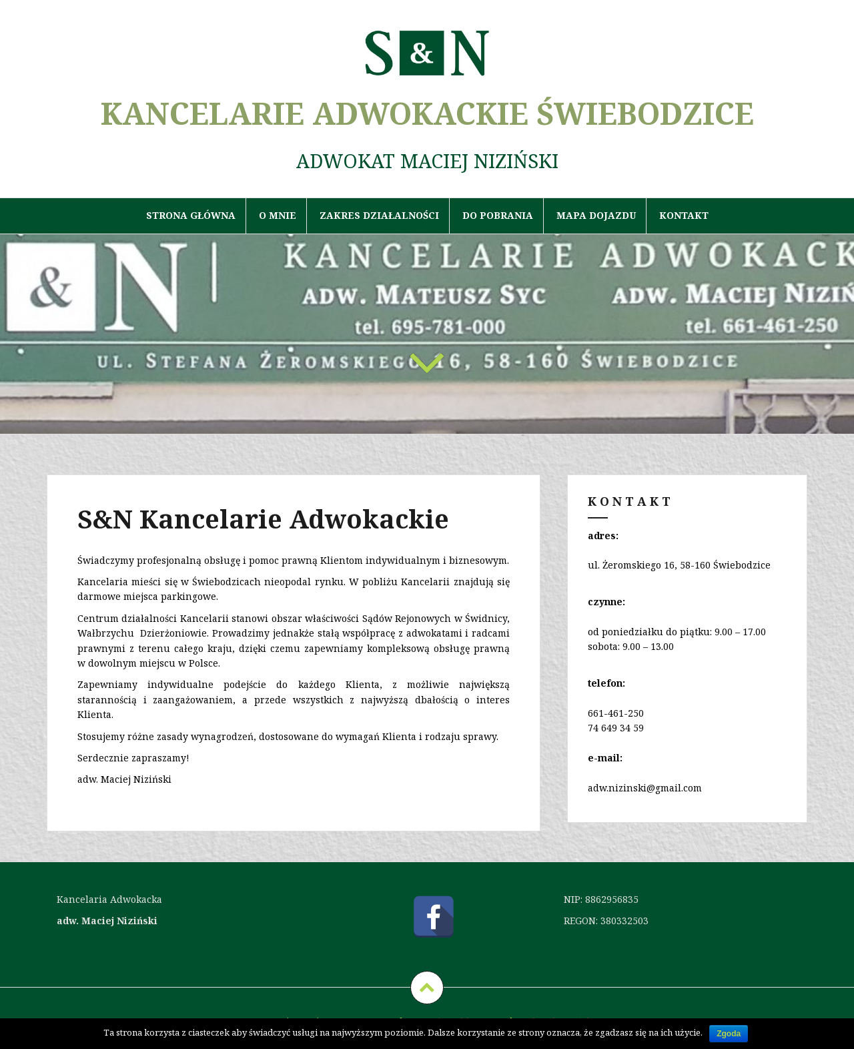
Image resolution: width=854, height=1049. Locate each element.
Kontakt (684, 215)
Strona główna (191, 215)
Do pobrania (497, 215)
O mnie (277, 215)
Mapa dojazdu (596, 215)
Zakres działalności (379, 215)
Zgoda (729, 1033)
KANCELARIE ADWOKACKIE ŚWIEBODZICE (427, 113)
